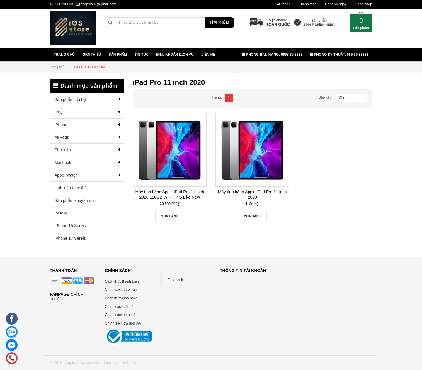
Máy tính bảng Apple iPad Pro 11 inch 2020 (252, 195)
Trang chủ (57, 67)
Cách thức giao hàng (121, 298)
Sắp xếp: (326, 97)
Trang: (217, 97)
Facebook (175, 280)
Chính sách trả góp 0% (123, 323)
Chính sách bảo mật (121, 315)
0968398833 (63, 4)
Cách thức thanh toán (122, 281)
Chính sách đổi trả (119, 307)
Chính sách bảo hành (121, 290)
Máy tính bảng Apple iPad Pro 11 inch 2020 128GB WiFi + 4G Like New (169, 195)
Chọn (343, 98)
